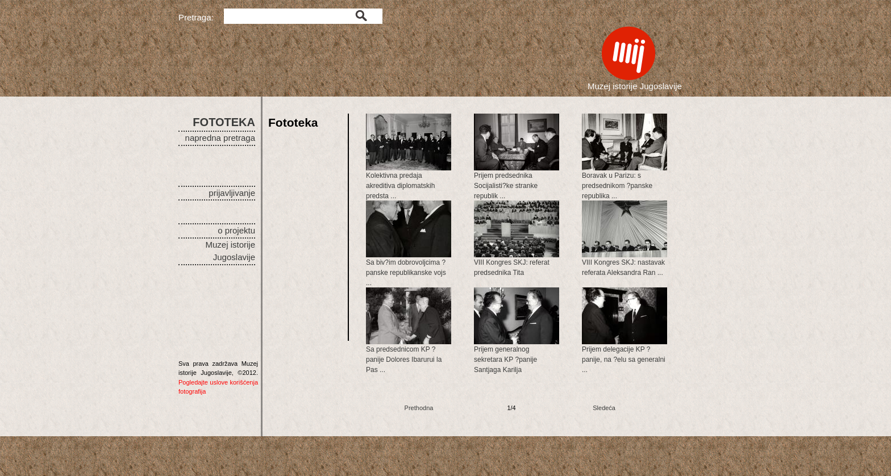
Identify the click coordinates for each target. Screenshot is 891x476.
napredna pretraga (220, 138)
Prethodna (419, 407)
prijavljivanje (232, 193)
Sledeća (604, 407)
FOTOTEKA (224, 122)
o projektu (236, 230)
